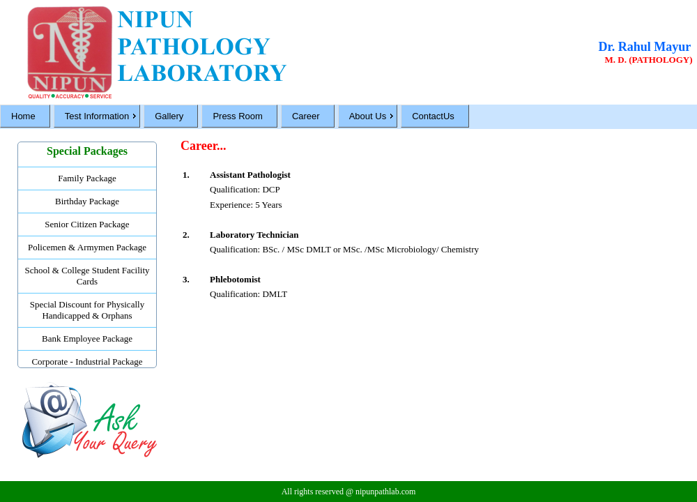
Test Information (97, 116)
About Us (367, 116)
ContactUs (433, 116)
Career (306, 116)
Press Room (238, 116)
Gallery (169, 116)
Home (23, 116)
